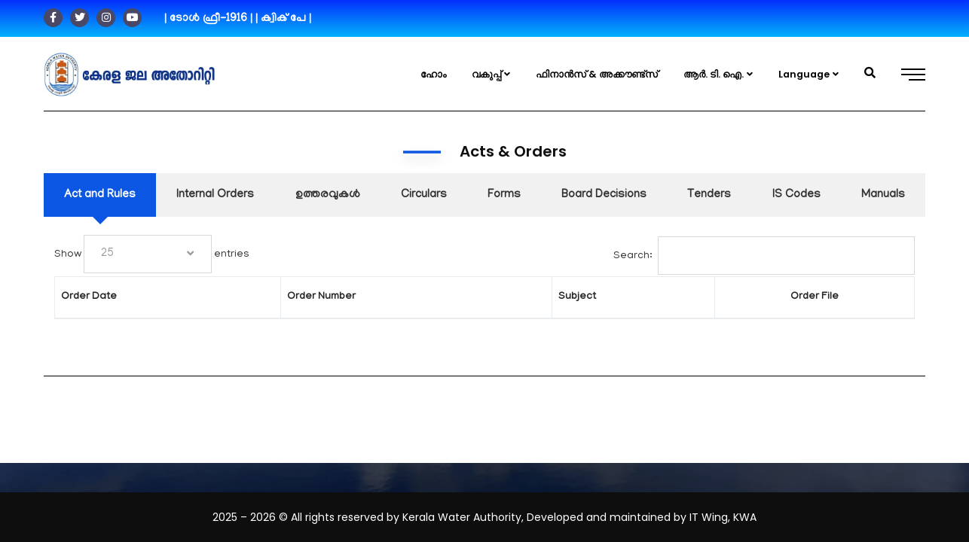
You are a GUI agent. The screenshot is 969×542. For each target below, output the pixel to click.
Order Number (289, 297)
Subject (509, 297)
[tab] (100, 195)
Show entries (118, 254)
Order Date (89, 297)
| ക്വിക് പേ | (283, 19)
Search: (764, 255)
